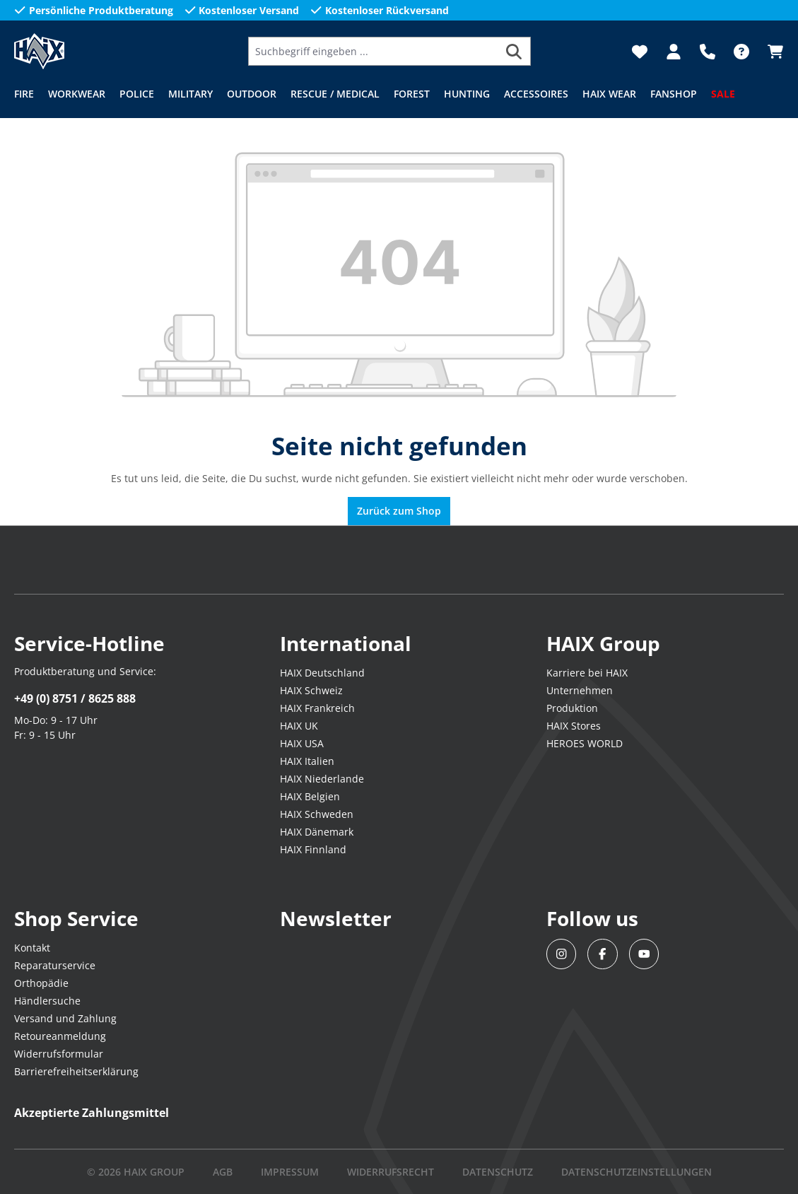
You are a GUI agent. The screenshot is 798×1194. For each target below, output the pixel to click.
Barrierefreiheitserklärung (76, 1071)
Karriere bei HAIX (587, 672)
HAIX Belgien (310, 796)
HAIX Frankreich (317, 708)
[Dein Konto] (674, 52)
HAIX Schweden (316, 814)
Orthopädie (41, 983)
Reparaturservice (54, 965)
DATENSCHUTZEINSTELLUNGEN (636, 1171)
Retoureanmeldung (60, 1036)
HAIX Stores (573, 725)
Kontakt (32, 947)
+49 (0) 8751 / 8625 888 (75, 698)
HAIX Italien (307, 761)
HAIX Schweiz (311, 690)
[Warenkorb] (771, 52)
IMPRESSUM (290, 1171)
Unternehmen (579, 690)
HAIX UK (299, 725)
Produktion (572, 708)
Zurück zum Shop (399, 510)
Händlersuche (47, 1000)
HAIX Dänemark (316, 831)
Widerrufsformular (58, 1053)
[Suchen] (514, 51)
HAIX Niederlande (322, 778)
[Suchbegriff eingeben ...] (373, 51)
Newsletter (336, 918)
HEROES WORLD (584, 743)
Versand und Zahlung (65, 1018)
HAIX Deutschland (322, 672)
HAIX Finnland (313, 849)
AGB (223, 1171)
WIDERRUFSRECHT (390, 1171)
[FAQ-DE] (741, 52)
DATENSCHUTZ (497, 1171)
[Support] (707, 52)
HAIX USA (302, 743)
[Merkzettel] (640, 52)
